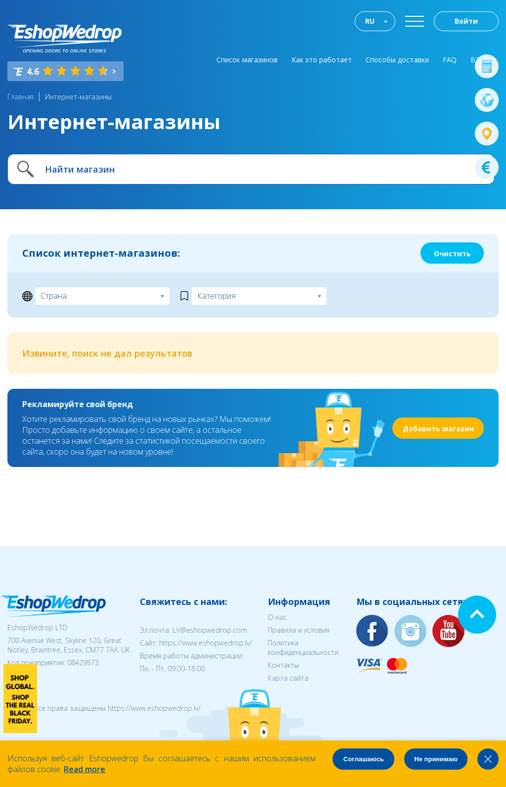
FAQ (450, 59)
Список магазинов (247, 59)
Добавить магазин (438, 428)
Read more (84, 769)
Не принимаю (436, 759)
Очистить (452, 253)
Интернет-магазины (78, 96)
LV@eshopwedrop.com (209, 630)
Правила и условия (299, 630)
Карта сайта (288, 678)
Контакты (283, 665)
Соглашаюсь (363, 759)
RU (370, 21)
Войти (466, 21)
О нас (277, 617)
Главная (20, 96)
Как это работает (322, 59)
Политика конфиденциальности (303, 647)
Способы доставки (397, 59)
